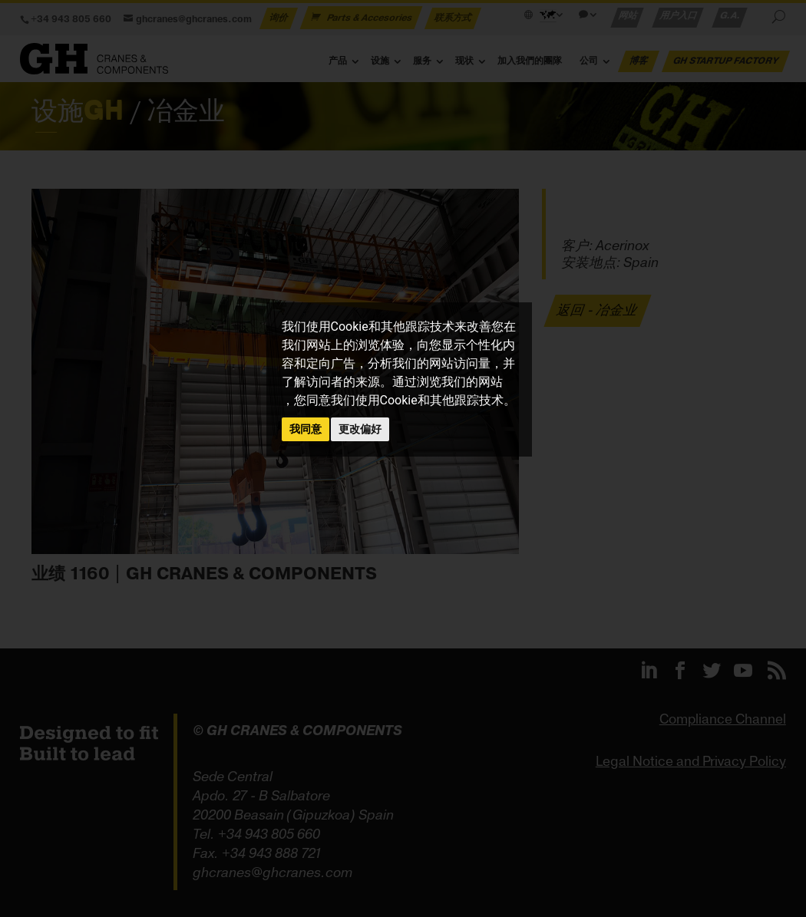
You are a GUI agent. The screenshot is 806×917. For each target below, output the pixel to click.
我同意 (305, 429)
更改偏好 (360, 429)
